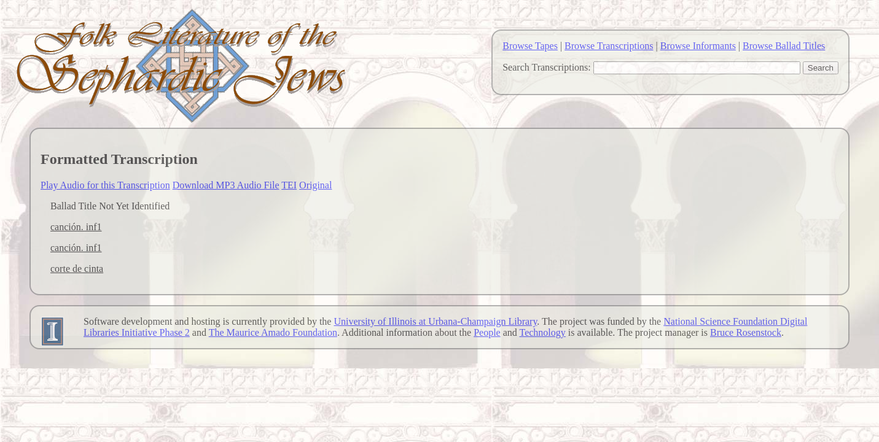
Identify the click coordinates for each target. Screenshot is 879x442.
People (487, 332)
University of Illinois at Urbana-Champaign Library (435, 321)
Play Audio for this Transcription (105, 185)
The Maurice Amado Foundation (273, 332)
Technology (543, 332)
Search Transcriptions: (546, 67)
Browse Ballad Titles (784, 46)
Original (315, 185)
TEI (289, 185)
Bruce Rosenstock (745, 332)
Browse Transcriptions (609, 46)
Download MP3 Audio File (226, 185)
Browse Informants (698, 46)
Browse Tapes (530, 46)
